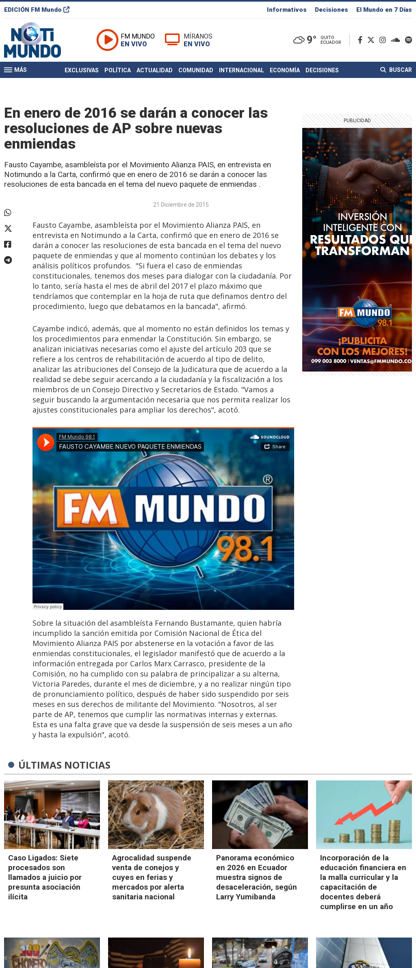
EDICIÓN (36, 9)
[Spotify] (408, 40)
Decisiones (331, 9)
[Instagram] (384, 40)
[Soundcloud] (397, 40)
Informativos (287, 9)
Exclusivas (82, 70)
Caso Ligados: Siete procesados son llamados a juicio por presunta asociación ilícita (45, 877)
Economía (285, 70)
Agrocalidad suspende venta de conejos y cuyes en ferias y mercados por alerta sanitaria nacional (151, 877)
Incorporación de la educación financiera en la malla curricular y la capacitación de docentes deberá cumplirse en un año (363, 882)
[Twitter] (372, 40)
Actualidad (154, 70)
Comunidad (195, 70)
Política (117, 70)
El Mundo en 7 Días (384, 9)
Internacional (241, 70)
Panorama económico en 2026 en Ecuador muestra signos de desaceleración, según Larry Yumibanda (256, 877)
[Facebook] (362, 40)
